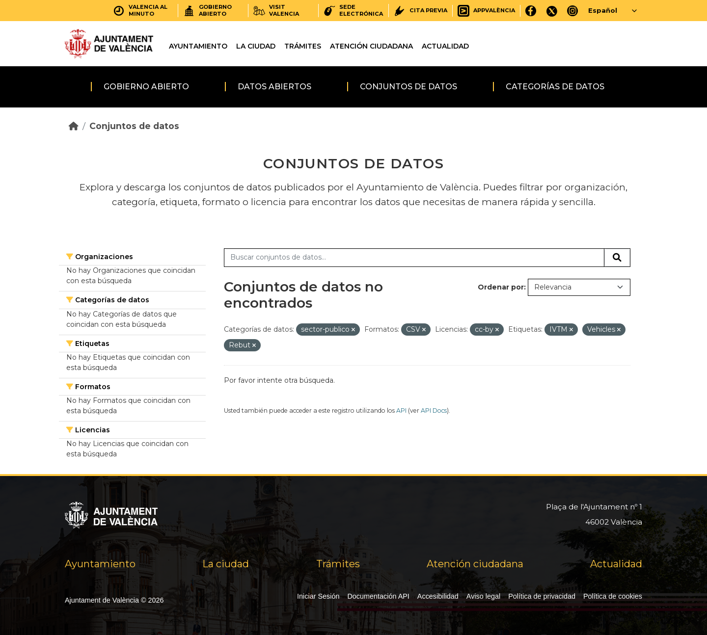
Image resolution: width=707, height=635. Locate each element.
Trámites (302, 46)
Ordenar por (501, 287)
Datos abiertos (274, 86)
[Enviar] (617, 257)
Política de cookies (612, 596)
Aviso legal (483, 596)
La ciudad (255, 46)
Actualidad (445, 46)
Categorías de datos (555, 86)
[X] (552, 10)
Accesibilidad (438, 596)
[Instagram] (572, 10)
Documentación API (378, 596)
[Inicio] (74, 126)
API (401, 410)
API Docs (434, 410)
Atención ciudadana (371, 46)
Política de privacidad (541, 596)
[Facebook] (531, 10)
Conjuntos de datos (408, 86)
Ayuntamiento (198, 46)
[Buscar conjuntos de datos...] (414, 257)
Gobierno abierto (146, 86)
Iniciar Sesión (318, 596)
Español (602, 10)
